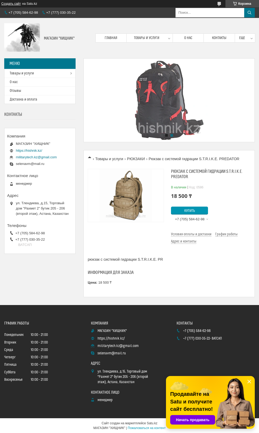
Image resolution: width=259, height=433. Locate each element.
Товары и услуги (146, 38)
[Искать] (249, 12)
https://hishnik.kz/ (29, 151)
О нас (188, 38)
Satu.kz (152, 423)
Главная (111, 38)
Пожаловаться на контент (146, 428)
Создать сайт (11, 4)
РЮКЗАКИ (136, 159)
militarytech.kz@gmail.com (36, 157)
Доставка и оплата (23, 99)
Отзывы (15, 91)
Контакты (219, 38)
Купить (189, 211)
